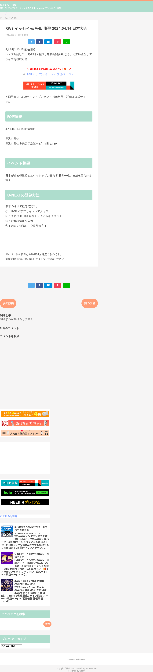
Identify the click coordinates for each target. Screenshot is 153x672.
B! (48, 42)
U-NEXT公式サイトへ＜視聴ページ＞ (50, 74)
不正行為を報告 (8, 516)
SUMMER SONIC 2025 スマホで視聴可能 (31, 528)
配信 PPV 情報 (8, 5)
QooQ (82, 670)
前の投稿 (89, 303)
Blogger (81, 659)
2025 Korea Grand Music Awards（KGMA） (29, 582)
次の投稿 (8, 303)
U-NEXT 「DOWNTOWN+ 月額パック (32, 555)
